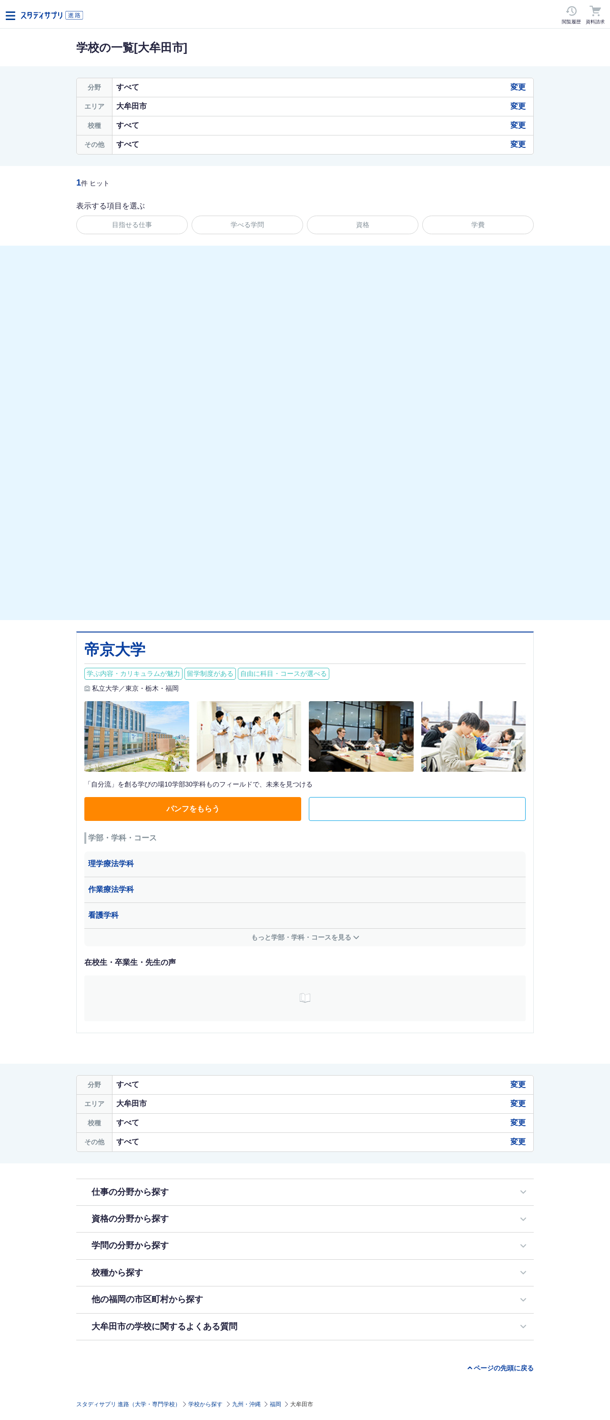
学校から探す (205, 1404)
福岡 (275, 1404)
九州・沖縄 (246, 1404)
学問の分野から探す (130, 1245)
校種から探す (117, 1272)
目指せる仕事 (132, 224)
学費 (478, 224)
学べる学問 (247, 224)
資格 (362, 224)
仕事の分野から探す (130, 1192)
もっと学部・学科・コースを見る (301, 937)
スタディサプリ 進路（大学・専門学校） (128, 1404)
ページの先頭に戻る (504, 1368)
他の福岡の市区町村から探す (147, 1299)
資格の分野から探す (130, 1218)
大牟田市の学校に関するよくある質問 (164, 1326)
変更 (518, 87)
